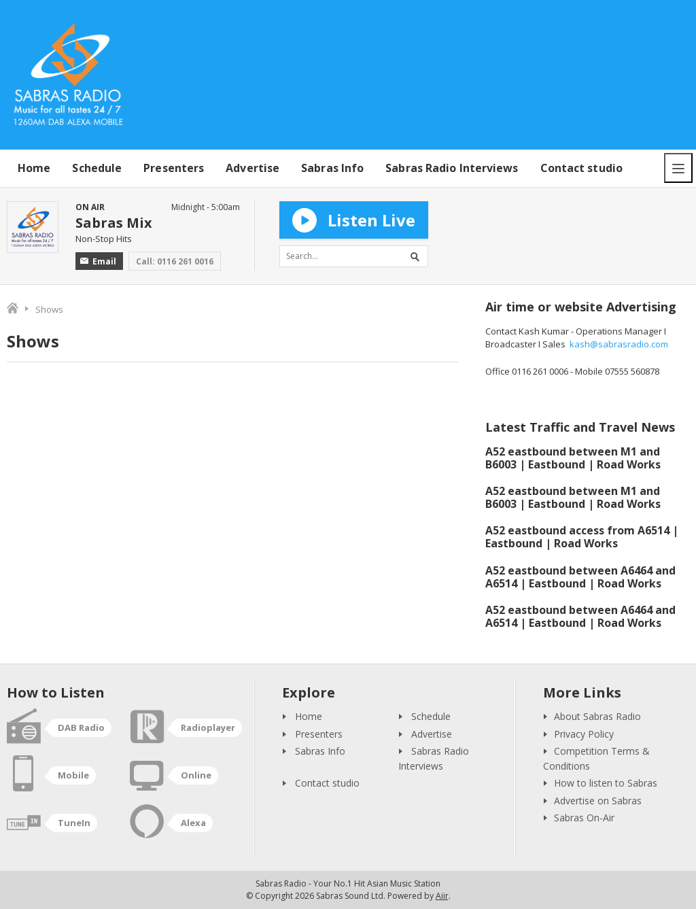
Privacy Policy (584, 733)
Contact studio (581, 167)
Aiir (442, 896)
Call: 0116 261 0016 (174, 261)
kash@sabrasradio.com (619, 344)
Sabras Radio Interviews (451, 167)
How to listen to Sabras (605, 782)
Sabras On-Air (584, 817)
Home (34, 167)
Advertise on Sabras (598, 800)
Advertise (252, 167)
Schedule (97, 167)
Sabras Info (332, 167)
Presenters (173, 167)
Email (98, 261)
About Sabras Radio (597, 716)
